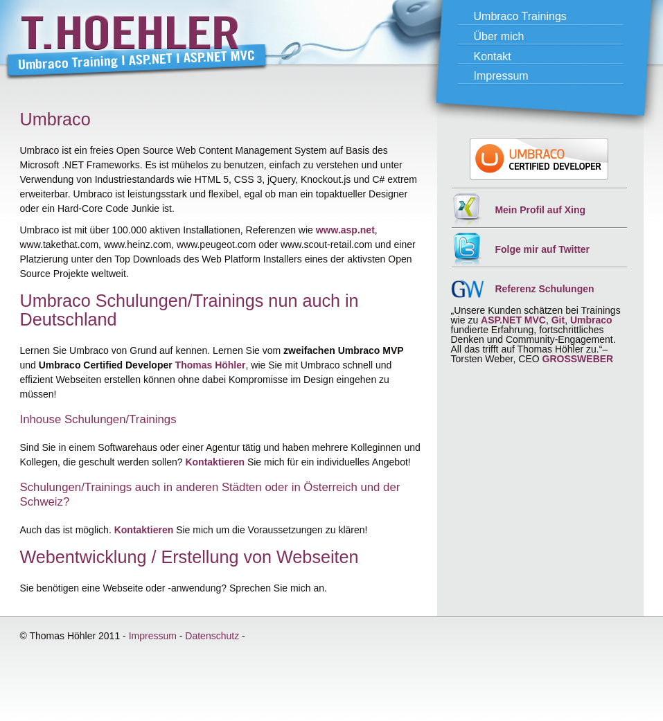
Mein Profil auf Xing (540, 209)
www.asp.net (345, 229)
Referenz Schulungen (544, 288)
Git (558, 320)
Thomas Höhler (210, 365)
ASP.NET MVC (513, 320)
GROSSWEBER (578, 358)
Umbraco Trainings (520, 16)
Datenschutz (212, 635)
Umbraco (591, 320)
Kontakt (492, 56)
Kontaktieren (215, 462)
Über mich (499, 36)
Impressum (501, 76)
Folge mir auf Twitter (542, 249)
